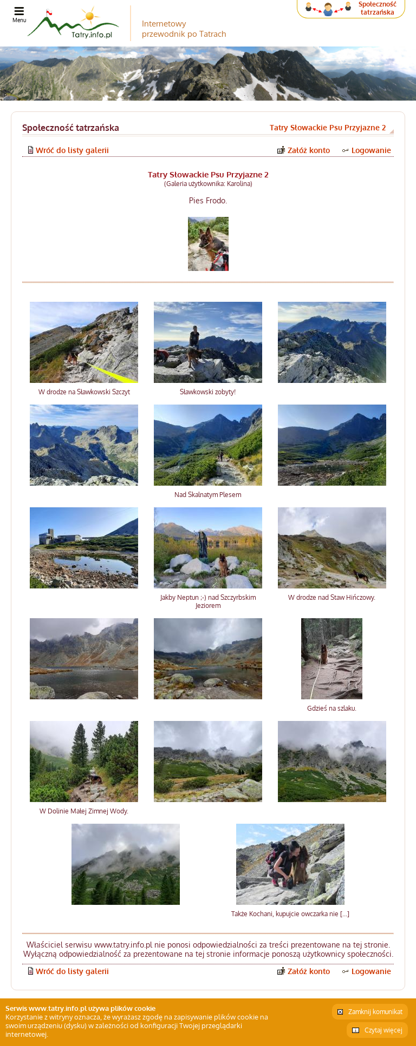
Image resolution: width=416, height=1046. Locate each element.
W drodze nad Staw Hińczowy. (331, 597)
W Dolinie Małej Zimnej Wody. (84, 811)
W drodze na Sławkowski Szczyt (84, 392)
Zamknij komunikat (375, 1012)
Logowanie (371, 150)
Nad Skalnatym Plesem (207, 495)
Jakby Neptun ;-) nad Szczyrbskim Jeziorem (208, 601)
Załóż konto (309, 150)
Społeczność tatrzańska (377, 8)
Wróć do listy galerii (72, 150)
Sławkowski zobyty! (208, 392)
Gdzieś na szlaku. (331, 708)
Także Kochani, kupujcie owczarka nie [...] (290, 914)
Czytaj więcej (383, 1030)
